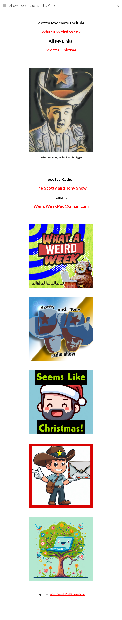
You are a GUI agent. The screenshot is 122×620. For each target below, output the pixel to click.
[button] (4, 5)
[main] (61, 37)
